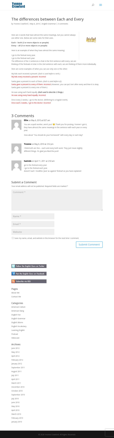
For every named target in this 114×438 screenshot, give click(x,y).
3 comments (63, 24)
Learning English (18, 330)
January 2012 (16, 363)
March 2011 (16, 383)
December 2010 (17, 387)
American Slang (17, 311)
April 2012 (15, 356)
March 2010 (16, 414)
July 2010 (15, 398)
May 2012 (15, 352)
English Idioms (17, 322)
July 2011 (15, 375)
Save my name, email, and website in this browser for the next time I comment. (46, 238)
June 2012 (15, 348)
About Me (15, 292)
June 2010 (15, 402)
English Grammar (49, 24)
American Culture (18, 307)
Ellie (26, 120)
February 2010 (17, 418)
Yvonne (27, 144)
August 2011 (16, 371)
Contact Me (16, 296)
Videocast (15, 338)
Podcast (14, 334)
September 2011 (18, 367)
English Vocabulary (18, 326)
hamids (27, 161)
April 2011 (15, 379)
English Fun (16, 315)
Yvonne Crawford (21, 24)
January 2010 (16, 422)
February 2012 (17, 360)
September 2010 (18, 394)
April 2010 (15, 410)
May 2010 (15, 406)
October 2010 (17, 391)
